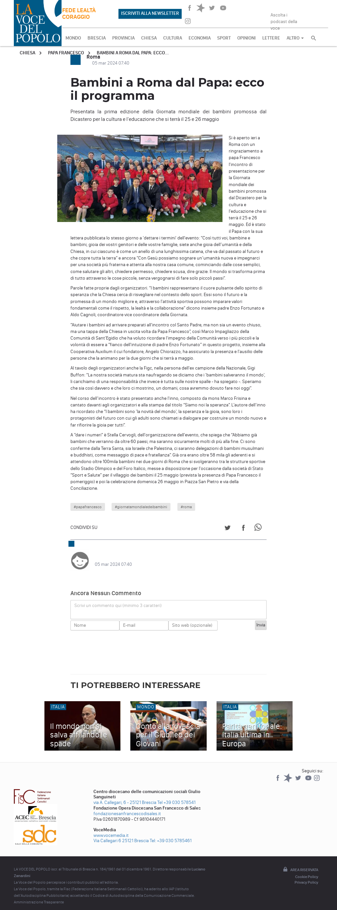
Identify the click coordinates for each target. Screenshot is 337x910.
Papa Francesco (66, 53)
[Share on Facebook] (243, 529)
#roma (186, 507)
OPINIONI (246, 38)
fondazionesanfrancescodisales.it (127, 807)
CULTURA (172, 38)
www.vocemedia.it (111, 829)
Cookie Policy (306, 870)
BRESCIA (97, 38)
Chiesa (27, 53)
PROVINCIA (123, 38)
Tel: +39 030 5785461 (171, 834)
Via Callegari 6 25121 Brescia (121, 834)
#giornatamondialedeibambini (141, 507)
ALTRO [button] (295, 38)
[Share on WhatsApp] (259, 529)
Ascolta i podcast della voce (284, 19)
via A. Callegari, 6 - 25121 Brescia (124, 796)
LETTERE (271, 38)
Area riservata (300, 863)
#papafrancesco (88, 507)
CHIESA (149, 38)
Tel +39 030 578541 (176, 796)
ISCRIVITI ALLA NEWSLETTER (150, 13)
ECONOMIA (200, 38)
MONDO (73, 38)
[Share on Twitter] (227, 529)
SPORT (224, 38)
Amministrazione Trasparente (39, 895)
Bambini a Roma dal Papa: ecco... (133, 53)
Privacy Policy (306, 875)
